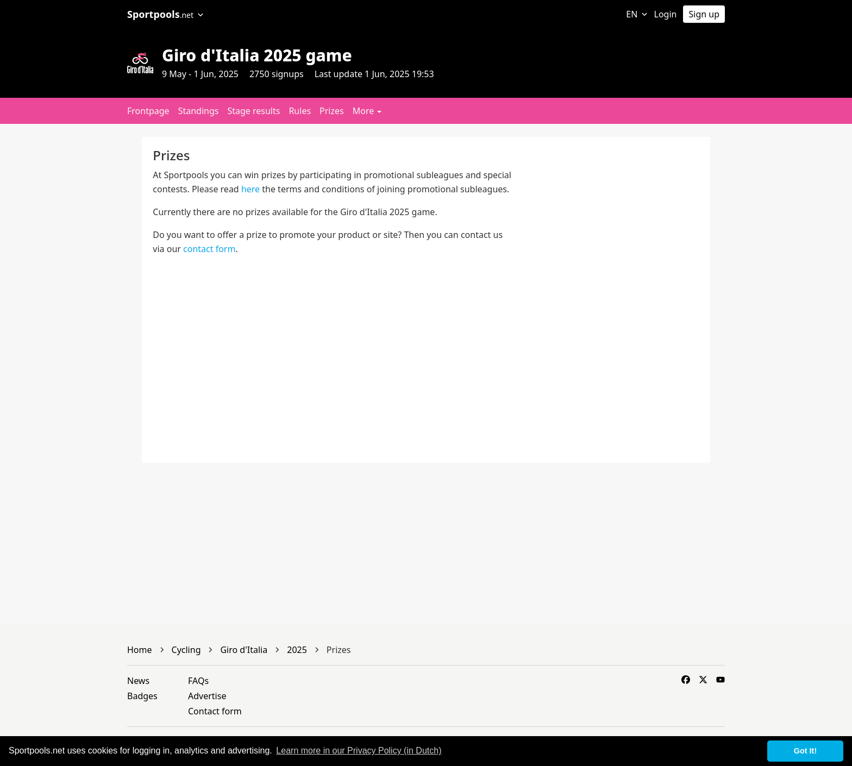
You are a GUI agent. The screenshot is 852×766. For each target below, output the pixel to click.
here (250, 189)
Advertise (207, 696)
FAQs (198, 681)
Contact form (215, 711)
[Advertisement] (781, 300)
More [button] (367, 111)
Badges (142, 696)
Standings (198, 111)
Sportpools (165, 14)
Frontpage (148, 111)
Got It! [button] (805, 750)
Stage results (253, 111)
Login (665, 14)
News (138, 681)
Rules (300, 111)
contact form (209, 249)
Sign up (703, 14)
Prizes (332, 111)
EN (636, 14)
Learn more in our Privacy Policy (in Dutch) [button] (358, 750)
